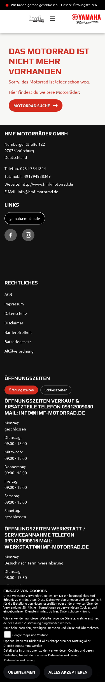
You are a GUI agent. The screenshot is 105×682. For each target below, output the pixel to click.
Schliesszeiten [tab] (56, 389)
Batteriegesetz (17, 341)
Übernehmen (21, 671)
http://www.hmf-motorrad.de (47, 183)
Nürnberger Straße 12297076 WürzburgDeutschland (24, 151)
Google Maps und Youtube (30, 635)
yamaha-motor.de (25, 218)
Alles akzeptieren (68, 671)
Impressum (14, 303)
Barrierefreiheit (18, 332)
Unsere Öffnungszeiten (79, 5)
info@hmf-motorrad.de (38, 191)
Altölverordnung (19, 350)
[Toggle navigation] (52, 19)
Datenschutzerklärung (75, 611)
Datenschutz (15, 313)
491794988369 (37, 176)
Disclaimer (13, 322)
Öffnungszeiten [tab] (21, 389)
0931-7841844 (33, 168)
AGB (8, 294)
